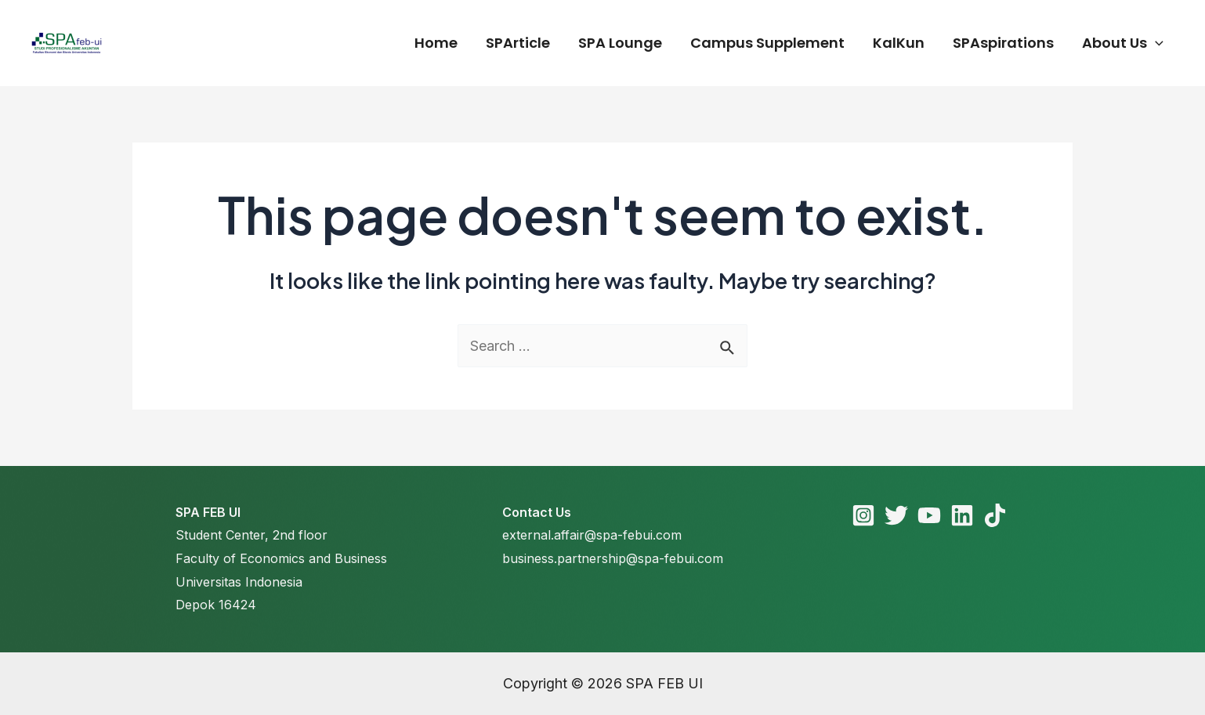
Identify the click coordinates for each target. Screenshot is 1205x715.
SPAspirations (1003, 42)
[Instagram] (863, 515)
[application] (1155, 43)
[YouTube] (929, 515)
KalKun (899, 42)
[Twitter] (896, 515)
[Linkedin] (962, 515)
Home (436, 42)
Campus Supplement (767, 42)
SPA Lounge (620, 42)
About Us (1122, 43)
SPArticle (518, 42)
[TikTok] (995, 515)
